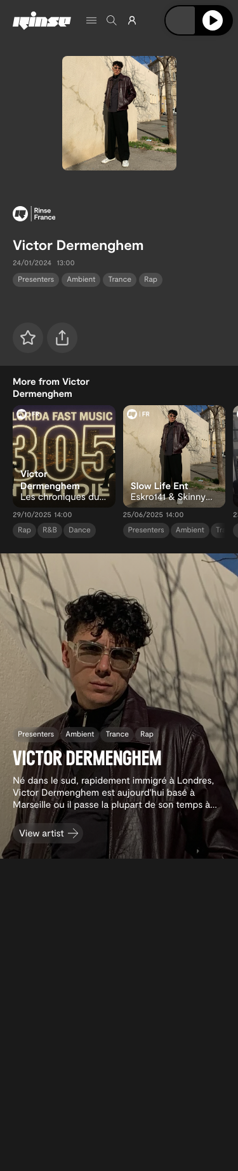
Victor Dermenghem (78, 245)
